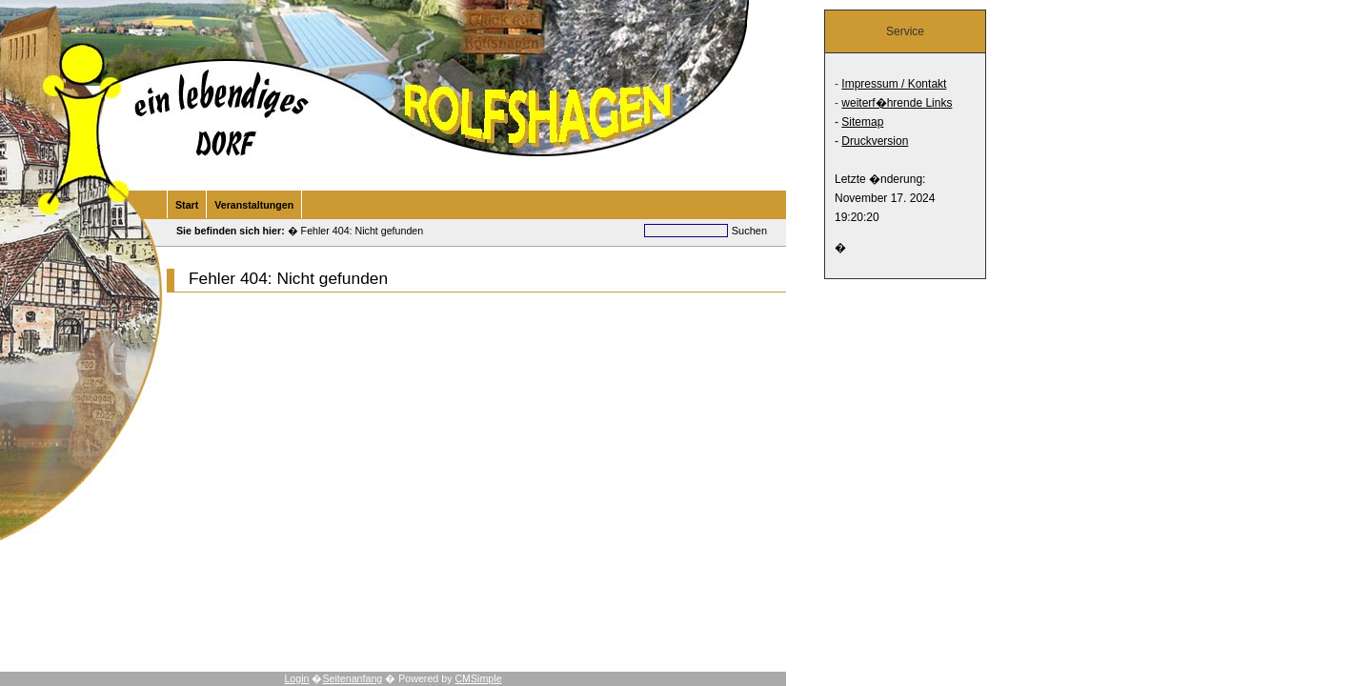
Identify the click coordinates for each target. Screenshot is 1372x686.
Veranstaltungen (253, 205)
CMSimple (477, 678)
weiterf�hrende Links (896, 103)
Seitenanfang (352, 678)
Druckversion (874, 141)
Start (186, 205)
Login (296, 678)
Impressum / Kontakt (893, 84)
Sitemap (862, 122)
